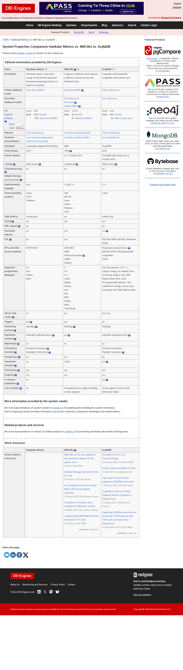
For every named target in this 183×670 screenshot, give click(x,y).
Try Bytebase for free (163, 173)
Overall (42, 114)
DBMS (5, 39)
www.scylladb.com (111, 132)
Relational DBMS (72, 90)
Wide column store (111, 90)
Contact (71, 584)
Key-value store (109, 98)
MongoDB (79, 32)
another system (25, 53)
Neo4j (91, 32)
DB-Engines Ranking (50, 25)
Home (29, 25)
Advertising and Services (35, 584)
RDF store (69, 102)
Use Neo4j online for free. (163, 123)
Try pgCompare (162, 71)
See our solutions (142, 594)
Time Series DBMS (35, 90)
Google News (94, 529)
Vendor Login (149, 25)
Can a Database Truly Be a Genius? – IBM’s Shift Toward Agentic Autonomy (81, 489)
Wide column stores (123, 118)
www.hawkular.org (35, 132)
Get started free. (162, 148)
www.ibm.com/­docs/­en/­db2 (76, 137)
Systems (71, 25)
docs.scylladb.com (110, 137)
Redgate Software (171, 17)
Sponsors (117, 25)
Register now (163, 97)
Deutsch (177, 7)
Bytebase (104, 32)
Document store (71, 98)
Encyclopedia (89, 25)
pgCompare (152, 58)
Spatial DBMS (71, 106)
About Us (15, 584)
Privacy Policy (57, 584)
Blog (104, 25)
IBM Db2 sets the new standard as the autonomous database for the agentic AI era (80, 458)
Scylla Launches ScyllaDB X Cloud (118, 468)
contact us (58, 407)
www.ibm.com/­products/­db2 (77, 132)
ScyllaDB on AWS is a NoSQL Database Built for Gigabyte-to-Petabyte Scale (116, 495)
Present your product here (163, 184)
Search (132, 25)
